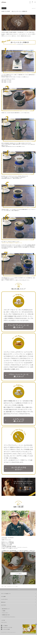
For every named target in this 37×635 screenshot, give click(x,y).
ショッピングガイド (4, 599)
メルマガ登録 (3, 596)
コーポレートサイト (4, 622)
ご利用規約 (3, 610)
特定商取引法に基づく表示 (6, 614)
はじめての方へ (3, 605)
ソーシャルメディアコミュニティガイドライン (8, 616)
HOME (2, 586)
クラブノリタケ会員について (6, 593)
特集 (5, 586)
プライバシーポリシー (5, 612)
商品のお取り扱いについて (6, 608)
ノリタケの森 (3, 620)
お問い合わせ (3, 602)
